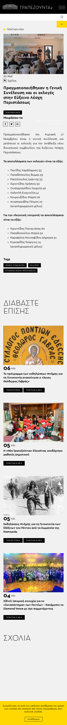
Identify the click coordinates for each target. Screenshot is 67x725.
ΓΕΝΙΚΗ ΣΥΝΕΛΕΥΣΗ (15, 265)
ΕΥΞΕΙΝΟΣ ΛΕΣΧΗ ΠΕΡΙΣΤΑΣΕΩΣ (20, 271)
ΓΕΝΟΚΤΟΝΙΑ (13, 390)
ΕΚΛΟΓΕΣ (34, 265)
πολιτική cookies (33, 712)
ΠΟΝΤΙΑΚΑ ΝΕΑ (12, 112)
